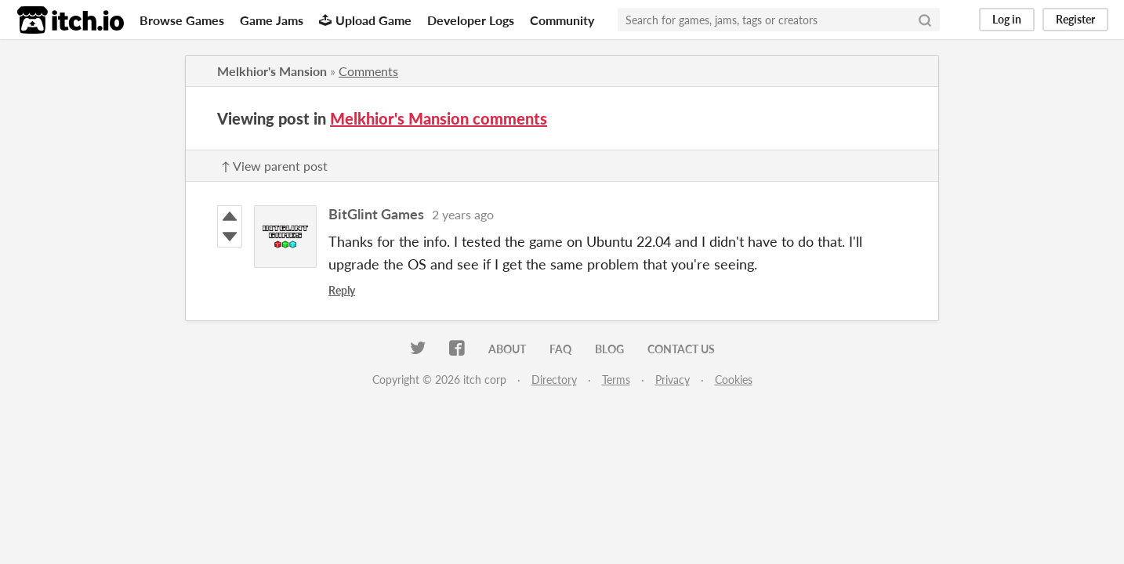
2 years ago (463, 214)
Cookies (733, 379)
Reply (341, 290)
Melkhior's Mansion (272, 70)
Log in (1006, 19)
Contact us (681, 349)
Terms (616, 379)
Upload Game (365, 20)
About (507, 349)
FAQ (560, 349)
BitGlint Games (376, 213)
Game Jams (271, 20)
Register (1075, 19)
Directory (554, 379)
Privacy (672, 379)
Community (562, 20)
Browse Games (182, 20)
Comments (368, 70)
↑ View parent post (274, 165)
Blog (609, 349)
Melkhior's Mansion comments (438, 118)
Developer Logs (470, 20)
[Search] (925, 19)
